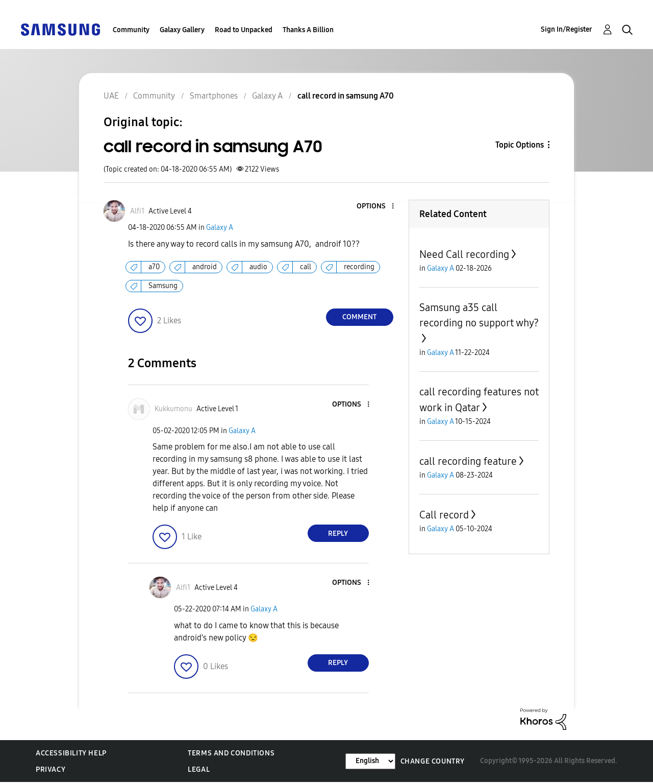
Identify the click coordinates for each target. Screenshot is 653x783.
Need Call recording (464, 254)
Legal (199, 769)
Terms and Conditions (231, 753)
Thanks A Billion (308, 30)
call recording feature (468, 461)
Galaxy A (219, 227)
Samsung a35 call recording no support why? (479, 315)
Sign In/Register (566, 29)
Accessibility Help (71, 753)
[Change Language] (370, 761)
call (305, 267)
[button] (375, 206)
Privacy (50, 769)
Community (131, 30)
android (204, 267)
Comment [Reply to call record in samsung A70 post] (359, 317)
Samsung (163, 285)
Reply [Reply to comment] (338, 533)
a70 (154, 267)
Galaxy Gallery (182, 30)
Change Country (432, 761)
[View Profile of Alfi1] (137, 211)
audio (258, 267)
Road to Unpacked (243, 30)
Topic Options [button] (519, 145)
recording (359, 267)
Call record (444, 515)
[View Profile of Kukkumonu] (173, 409)
